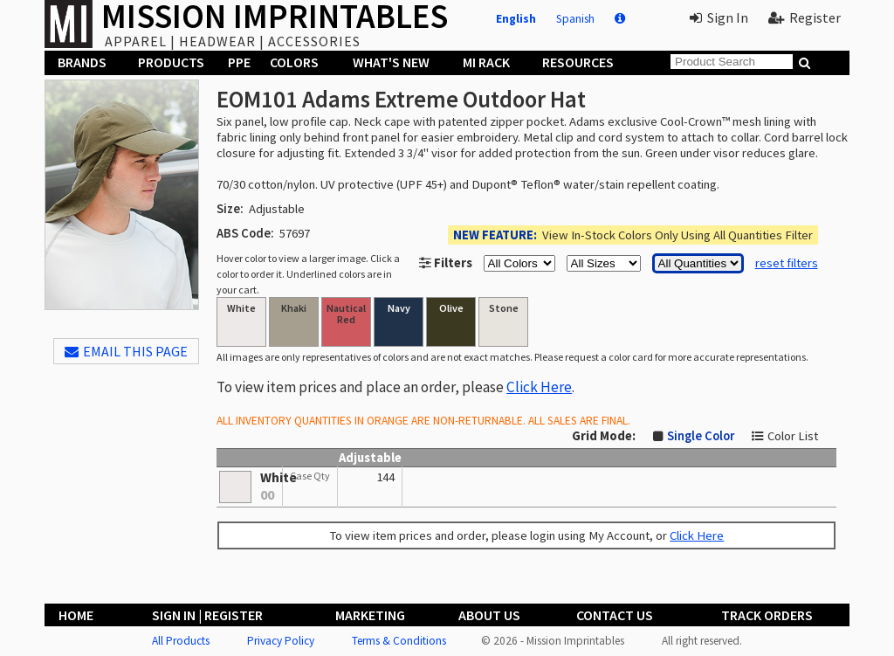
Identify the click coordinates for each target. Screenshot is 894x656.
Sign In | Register (207, 615)
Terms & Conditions (399, 640)
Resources (578, 62)
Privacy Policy (280, 640)
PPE (239, 62)
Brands (82, 62)
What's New (391, 62)
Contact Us (614, 615)
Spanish (575, 18)
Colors (294, 62)
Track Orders (767, 615)
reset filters (786, 263)
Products (171, 62)
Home (75, 615)
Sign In (719, 17)
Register (804, 17)
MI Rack (486, 62)
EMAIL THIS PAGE (126, 351)
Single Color (700, 436)
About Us (489, 615)
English (516, 18)
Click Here (539, 387)
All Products (181, 640)
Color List (792, 436)
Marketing (370, 615)
